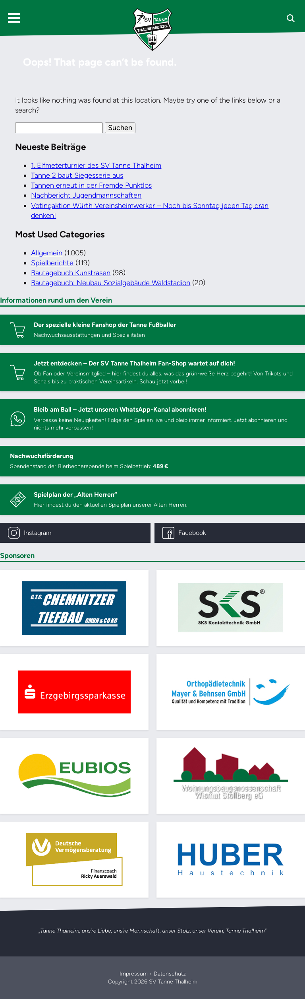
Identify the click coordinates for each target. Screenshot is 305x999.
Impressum (134, 973)
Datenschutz (170, 973)
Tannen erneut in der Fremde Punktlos (91, 185)
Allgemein (46, 253)
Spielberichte (52, 262)
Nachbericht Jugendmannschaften (86, 195)
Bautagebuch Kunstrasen (70, 272)
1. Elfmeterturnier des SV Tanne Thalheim (96, 165)
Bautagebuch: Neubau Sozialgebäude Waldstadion (110, 282)
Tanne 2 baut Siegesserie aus (77, 175)
